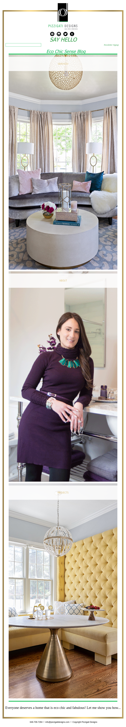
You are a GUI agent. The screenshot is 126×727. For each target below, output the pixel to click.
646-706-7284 (36, 722)
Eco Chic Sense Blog (65, 51)
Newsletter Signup (111, 45)
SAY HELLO (63, 39)
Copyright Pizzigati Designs (84, 722)
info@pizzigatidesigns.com (57, 722)
